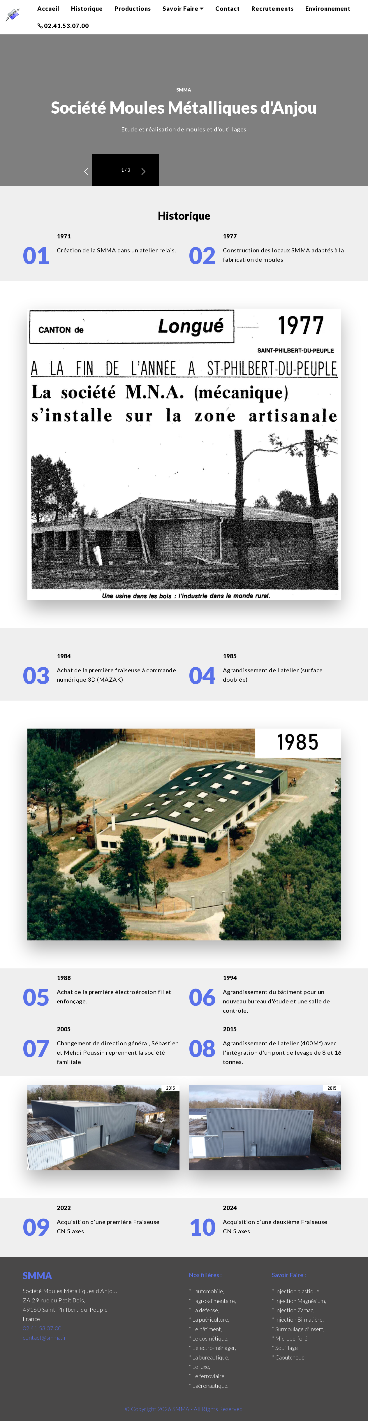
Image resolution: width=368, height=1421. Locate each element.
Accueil (48, 8)
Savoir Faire (180, 8)
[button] (107, 170)
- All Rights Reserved (218, 1407)
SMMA (181, 1407)
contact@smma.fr (45, 1337)
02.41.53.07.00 (63, 25)
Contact (227, 8)
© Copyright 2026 (147, 1407)
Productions (133, 8)
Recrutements (272, 8)
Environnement (328, 8)
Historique (87, 8)
